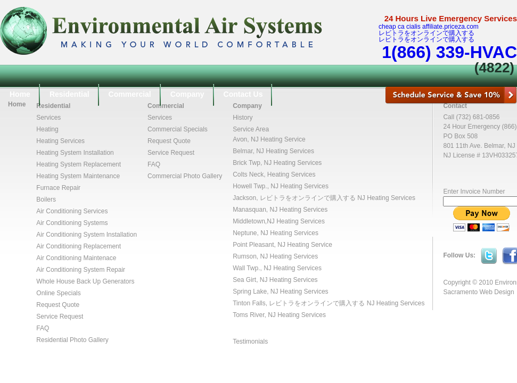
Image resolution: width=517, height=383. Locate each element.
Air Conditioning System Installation (86, 234)
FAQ (42, 328)
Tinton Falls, (251, 303)
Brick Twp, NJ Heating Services (277, 162)
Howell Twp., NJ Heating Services (281, 186)
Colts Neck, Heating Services (274, 174)
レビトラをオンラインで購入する (426, 33)
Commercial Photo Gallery (184, 176)
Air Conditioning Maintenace (76, 258)
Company (187, 94)
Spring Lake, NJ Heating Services (280, 291)
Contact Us (243, 94)
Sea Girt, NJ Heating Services (275, 280)
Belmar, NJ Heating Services (273, 151)
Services (48, 117)
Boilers (46, 199)
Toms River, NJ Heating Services (279, 315)
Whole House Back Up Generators (85, 281)
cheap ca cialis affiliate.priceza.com (429, 26)
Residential (69, 94)
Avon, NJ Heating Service (269, 139)
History (242, 117)
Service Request (59, 316)
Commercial (130, 94)
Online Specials (58, 293)
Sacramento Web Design (478, 292)
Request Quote (57, 305)
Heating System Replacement (78, 164)
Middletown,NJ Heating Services (279, 221)
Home (20, 94)
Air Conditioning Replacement (78, 246)
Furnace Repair (58, 188)
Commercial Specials (177, 129)
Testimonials (250, 341)
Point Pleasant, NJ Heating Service (282, 244)
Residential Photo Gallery (72, 340)
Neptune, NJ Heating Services (275, 233)
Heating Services (60, 141)
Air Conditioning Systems (72, 223)
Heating (47, 129)
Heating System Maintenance (78, 176)
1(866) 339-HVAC (449, 52)
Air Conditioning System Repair (80, 269)
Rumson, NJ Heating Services (275, 256)
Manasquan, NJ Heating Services (280, 209)
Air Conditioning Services (72, 211)
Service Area (251, 129)
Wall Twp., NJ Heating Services (277, 268)
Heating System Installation (74, 152)
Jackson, (246, 198)
